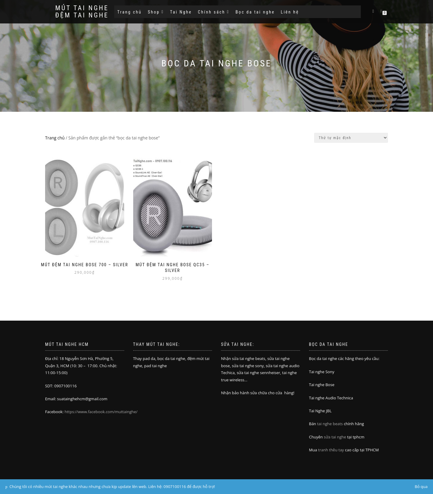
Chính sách (213, 12)
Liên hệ (290, 12)
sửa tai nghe (335, 437)
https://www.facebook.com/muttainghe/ (101, 411)
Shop (156, 12)
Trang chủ (129, 12)
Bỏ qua (421, 486)
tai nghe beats (330, 423)
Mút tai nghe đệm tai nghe (82, 12)
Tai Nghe (181, 12)
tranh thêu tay (331, 450)
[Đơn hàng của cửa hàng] (351, 138)
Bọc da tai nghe (255, 12)
